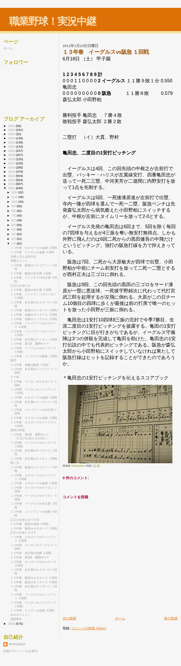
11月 (14, 197)
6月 (14, 220)
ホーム (120, 618)
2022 (12, 142)
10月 (14, 201)
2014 (12, 175)
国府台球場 (17, 430)
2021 (12, 146)
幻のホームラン (20, 614)
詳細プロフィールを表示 (20, 651)
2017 (12, 163)
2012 (12, 184)
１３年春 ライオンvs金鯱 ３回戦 (32, 610)
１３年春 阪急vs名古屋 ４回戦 (30, 273)
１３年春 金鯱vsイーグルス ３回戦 (33, 319)
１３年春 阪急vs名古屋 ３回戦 (30, 289)
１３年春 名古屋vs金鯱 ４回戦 (30, 552)
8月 (14, 210)
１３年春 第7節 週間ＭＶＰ (29, 343)
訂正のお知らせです (23, 532)
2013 (12, 180)
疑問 (13, 360)
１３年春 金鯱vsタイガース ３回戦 (33, 314)
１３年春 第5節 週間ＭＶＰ (29, 557)
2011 (12, 188)
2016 (12, 167)
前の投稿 (171, 618)
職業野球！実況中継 (52, 21)
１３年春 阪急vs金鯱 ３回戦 (29, 523)
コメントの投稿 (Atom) (88, 628)
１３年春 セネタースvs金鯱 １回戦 (33, 483)
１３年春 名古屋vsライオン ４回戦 (33, 339)
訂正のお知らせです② (24, 519)
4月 (14, 229)
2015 (12, 171)
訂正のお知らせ (20, 285)
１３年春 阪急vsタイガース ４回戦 (33, 582)
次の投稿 (69, 618)
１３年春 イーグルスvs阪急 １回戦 (33, 356)
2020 (12, 150)
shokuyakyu (17, 644)
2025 (12, 129)
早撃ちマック (19, 260)
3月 (14, 234)
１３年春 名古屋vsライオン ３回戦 (33, 458)
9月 (14, 206)
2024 (12, 134)
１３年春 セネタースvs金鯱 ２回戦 (33, 397)
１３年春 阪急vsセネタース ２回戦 (33, 577)
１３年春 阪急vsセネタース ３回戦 (33, 528)
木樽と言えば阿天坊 (23, 256)
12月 (14, 192)
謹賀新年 (16, 619)
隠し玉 (14, 462)
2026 (12, 126)
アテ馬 (14, 377)
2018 (12, 159)
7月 (14, 215)
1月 (14, 243)
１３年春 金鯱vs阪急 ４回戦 (29, 364)
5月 (14, 225)
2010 (12, 623)
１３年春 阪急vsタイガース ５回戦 (33, 310)
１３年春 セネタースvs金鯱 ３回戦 (33, 247)
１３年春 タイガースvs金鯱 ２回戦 (33, 417)
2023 (12, 138)
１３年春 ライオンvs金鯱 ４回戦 (32, 252)
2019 (12, 155)
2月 (14, 238)
